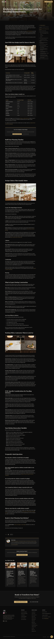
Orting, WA (33, 620)
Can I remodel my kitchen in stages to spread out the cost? (44, 53)
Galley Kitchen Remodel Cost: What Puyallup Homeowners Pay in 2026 (21, 573)
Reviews (28, 1)
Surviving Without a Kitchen (43, 39)
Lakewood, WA (34, 626)
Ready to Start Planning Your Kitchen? (43, 58)
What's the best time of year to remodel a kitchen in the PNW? (44, 55)
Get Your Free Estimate (22, 554)
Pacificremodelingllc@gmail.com (46, 613)
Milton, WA (33, 629)
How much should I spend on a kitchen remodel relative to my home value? (43, 49)
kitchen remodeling (6, 17)
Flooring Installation (23, 616)
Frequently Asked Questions (42, 45)
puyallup (21, 17)
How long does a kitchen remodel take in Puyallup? (44, 47)
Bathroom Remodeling (24, 613)
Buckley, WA (33, 622)
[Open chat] (51, 636)
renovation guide (17, 17)
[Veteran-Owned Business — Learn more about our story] (6, 1)
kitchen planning (11, 17)
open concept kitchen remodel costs (16, 237)
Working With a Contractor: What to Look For (43, 40)
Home (14, 1)
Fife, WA (33, 628)
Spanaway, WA (34, 631)
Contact (37, 1)
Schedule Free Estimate (21, 601)
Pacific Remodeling (29, 31)
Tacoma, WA (33, 613)
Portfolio (24, 1)
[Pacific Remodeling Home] (2, 2)
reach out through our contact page (20, 524)
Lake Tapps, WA (34, 623)
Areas (21, 1)
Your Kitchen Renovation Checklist (43, 44)
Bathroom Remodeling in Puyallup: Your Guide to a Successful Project (33, 573)
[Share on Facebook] (8, 534)
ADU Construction (23, 619)
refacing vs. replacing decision (24, 118)
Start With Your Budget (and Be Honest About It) (44, 27)
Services (18, 1)
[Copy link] (11, 534)
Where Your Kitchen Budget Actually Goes (44, 29)
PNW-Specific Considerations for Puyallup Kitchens (43, 42)
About (34, 1)
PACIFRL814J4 (46, 618)
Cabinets (41, 34)
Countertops (41, 35)
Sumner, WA (33, 616)
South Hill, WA (33, 619)
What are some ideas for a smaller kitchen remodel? (44, 57)
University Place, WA (34, 625)
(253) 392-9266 (44, 611)
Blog (31, 1)
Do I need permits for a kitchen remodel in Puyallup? (43, 51)
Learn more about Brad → (14, 544)
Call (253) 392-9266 (48, 1)
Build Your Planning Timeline (42, 30)
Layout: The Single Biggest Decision (44, 33)
